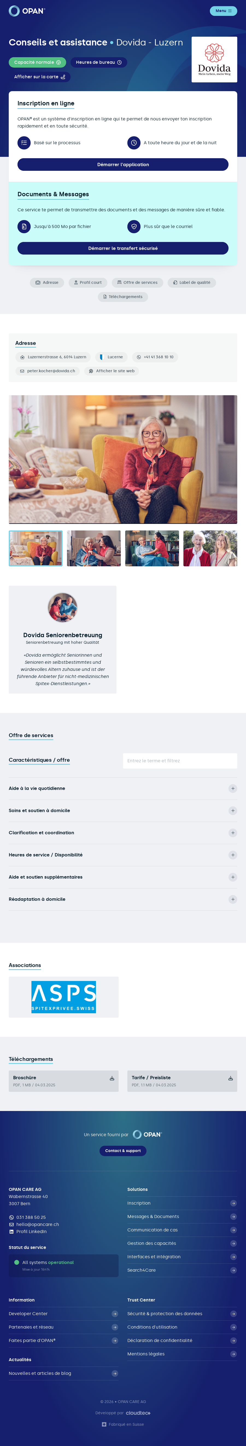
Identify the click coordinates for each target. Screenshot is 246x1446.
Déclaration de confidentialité (182, 1340)
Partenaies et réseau (63, 1327)
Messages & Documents (182, 1216)
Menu (224, 10)
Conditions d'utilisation (182, 1327)
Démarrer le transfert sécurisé (123, 248)
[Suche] (180, 761)
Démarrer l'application (123, 164)
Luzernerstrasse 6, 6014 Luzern (53, 357)
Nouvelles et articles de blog (63, 1373)
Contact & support (123, 1150)
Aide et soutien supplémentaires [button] (123, 877)
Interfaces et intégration (182, 1257)
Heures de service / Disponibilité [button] (123, 855)
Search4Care (182, 1270)
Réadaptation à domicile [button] (123, 899)
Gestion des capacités (182, 1243)
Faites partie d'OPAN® (63, 1340)
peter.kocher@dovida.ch (51, 371)
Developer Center (63, 1314)
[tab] (36, 548)
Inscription (182, 1203)
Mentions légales (182, 1354)
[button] (37, 62)
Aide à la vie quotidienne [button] (123, 788)
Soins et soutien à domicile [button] (123, 810)
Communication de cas (182, 1230)
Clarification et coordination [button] (123, 833)
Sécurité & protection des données (182, 1314)
